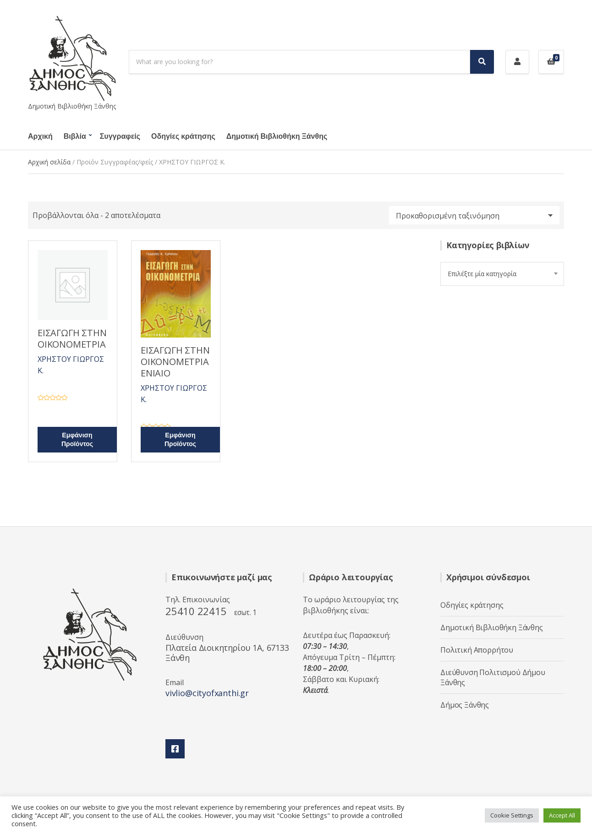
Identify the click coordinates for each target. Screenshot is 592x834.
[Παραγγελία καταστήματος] (474, 215)
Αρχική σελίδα (49, 162)
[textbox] (502, 273)
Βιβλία (75, 136)
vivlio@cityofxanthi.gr (207, 692)
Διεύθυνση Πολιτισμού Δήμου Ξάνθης (492, 677)
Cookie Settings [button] (511, 815)
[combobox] (502, 274)
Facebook (175, 748)
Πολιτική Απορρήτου (476, 650)
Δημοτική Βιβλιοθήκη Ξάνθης (276, 136)
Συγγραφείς (120, 136)
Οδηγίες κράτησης (183, 136)
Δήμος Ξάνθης (464, 705)
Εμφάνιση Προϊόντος (77, 439)
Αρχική (40, 136)
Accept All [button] (562, 815)
